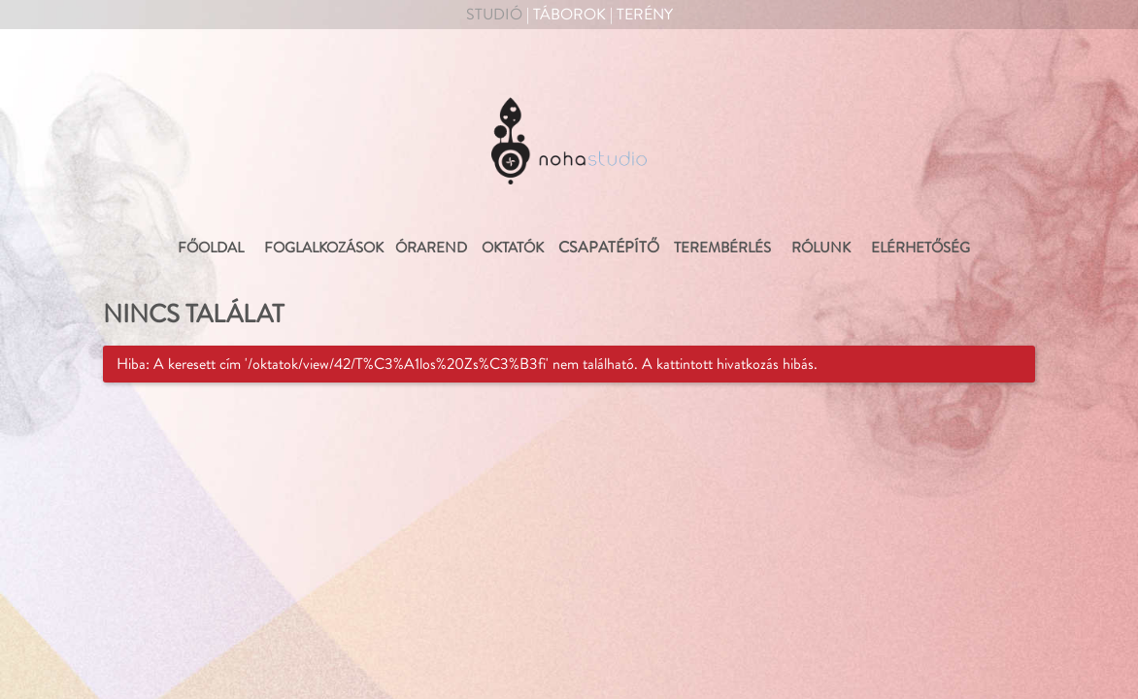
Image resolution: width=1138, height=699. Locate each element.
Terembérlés (721, 248)
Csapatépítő (608, 247)
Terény (645, 14)
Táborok (569, 14)
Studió (494, 14)
